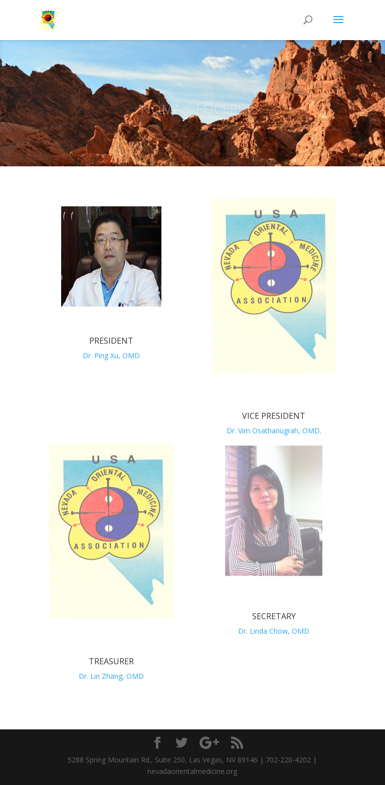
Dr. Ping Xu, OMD (111, 355)
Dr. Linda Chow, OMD (273, 631)
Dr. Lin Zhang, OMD (111, 676)
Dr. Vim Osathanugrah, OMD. (274, 430)
